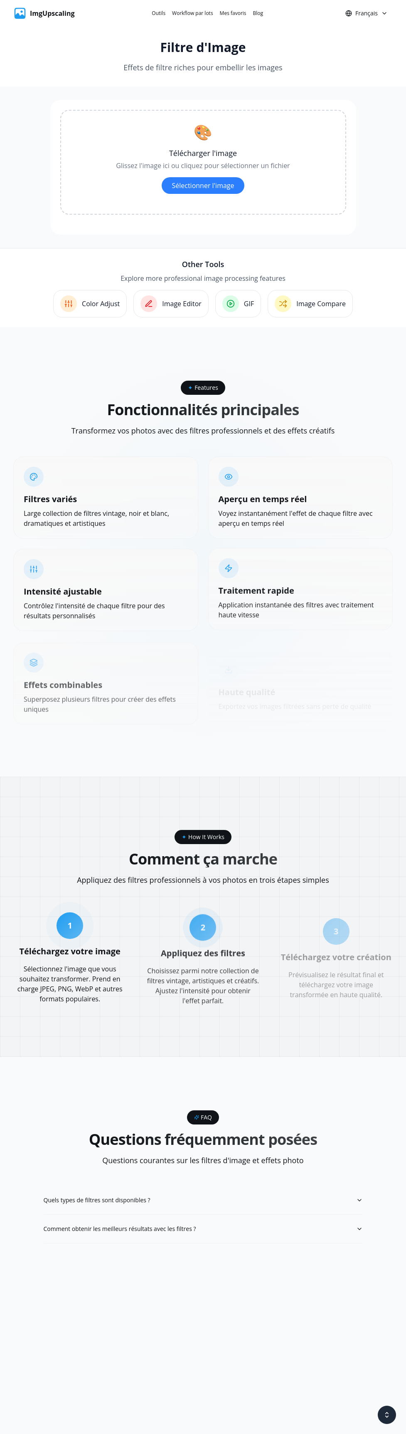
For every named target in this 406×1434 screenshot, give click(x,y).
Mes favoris (233, 13)
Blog (258, 13)
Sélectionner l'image (203, 185)
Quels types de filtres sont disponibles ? (203, 1200)
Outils (158, 13)
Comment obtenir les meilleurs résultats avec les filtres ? (203, 1229)
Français (366, 13)
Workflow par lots (192, 13)
